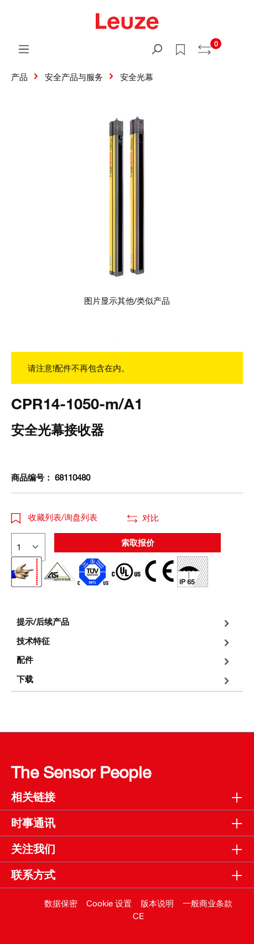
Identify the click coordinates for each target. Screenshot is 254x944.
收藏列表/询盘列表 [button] (54, 517)
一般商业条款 (207, 903)
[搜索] (156, 48)
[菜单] (24, 48)
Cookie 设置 (109, 903)
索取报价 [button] (137, 542)
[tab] (124, 621)
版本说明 (157, 903)
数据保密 (60, 903)
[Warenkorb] (236, 45)
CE (138, 916)
